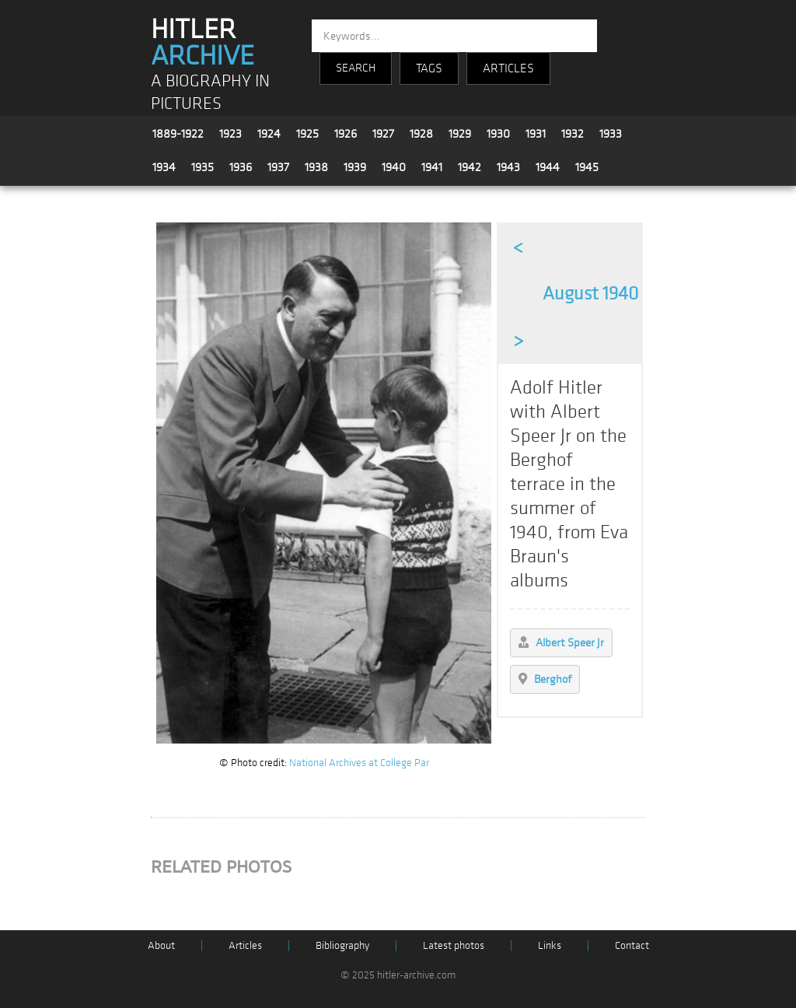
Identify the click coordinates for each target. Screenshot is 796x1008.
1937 (278, 167)
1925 (307, 134)
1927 (383, 134)
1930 (498, 134)
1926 (345, 134)
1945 (587, 167)
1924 (269, 134)
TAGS (429, 68)
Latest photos (453, 945)
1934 (164, 167)
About (161, 945)
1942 (469, 167)
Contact (632, 945)
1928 (421, 134)
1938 (316, 167)
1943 (508, 167)
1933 (610, 134)
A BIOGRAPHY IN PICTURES (210, 92)
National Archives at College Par (359, 762)
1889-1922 (178, 134)
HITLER (202, 42)
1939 (355, 167)
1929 (460, 134)
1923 (230, 134)
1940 (394, 167)
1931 (535, 134)
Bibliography (342, 945)
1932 (572, 134)
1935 (202, 167)
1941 (431, 167)
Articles (245, 945)
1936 (240, 167)
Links (549, 945)
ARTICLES (508, 68)
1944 (548, 167)
